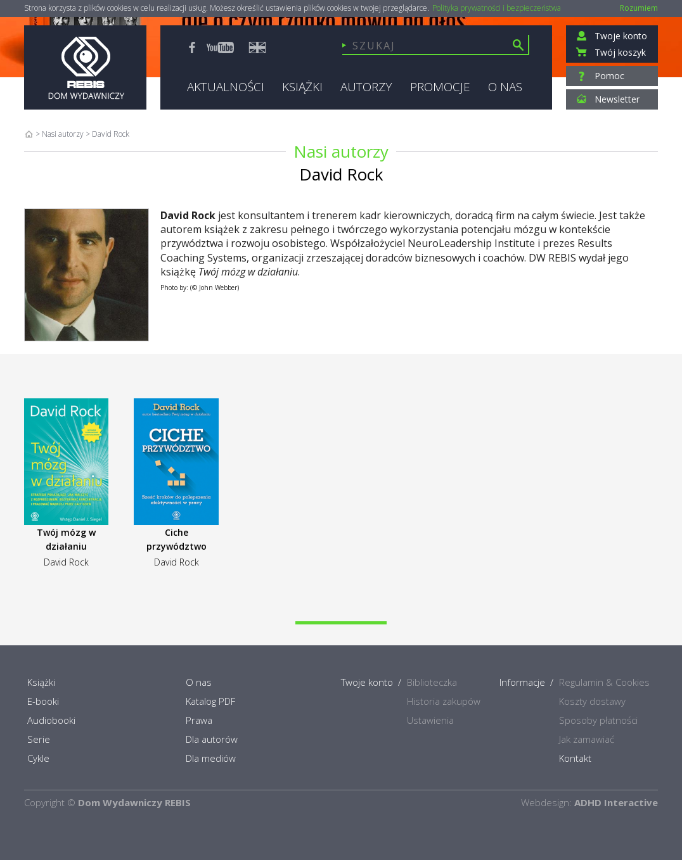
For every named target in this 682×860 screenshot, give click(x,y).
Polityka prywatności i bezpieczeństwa (496, 8)
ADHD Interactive (616, 802)
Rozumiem (639, 8)
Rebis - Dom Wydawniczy (85, 67)
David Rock (66, 562)
